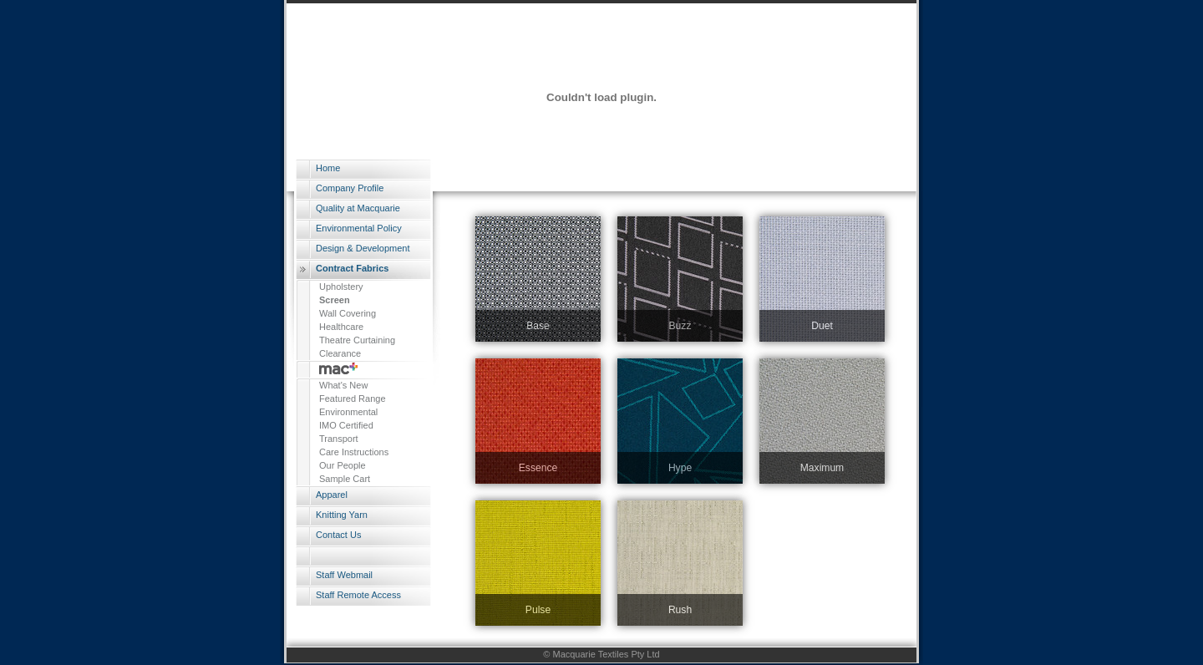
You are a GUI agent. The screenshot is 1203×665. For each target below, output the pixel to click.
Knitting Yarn (342, 515)
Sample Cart (344, 479)
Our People (342, 465)
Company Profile (349, 188)
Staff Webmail (344, 575)
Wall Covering (347, 313)
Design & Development (363, 248)
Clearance (340, 353)
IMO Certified (346, 425)
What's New (343, 385)
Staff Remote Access (358, 595)
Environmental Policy (359, 228)
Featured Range (352, 398)
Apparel (332, 495)
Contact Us (338, 535)
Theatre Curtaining (357, 340)
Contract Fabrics (352, 268)
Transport (338, 439)
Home (328, 168)
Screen (334, 300)
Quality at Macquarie (358, 208)
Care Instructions (353, 452)
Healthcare (341, 327)
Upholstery (341, 287)
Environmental (348, 412)
